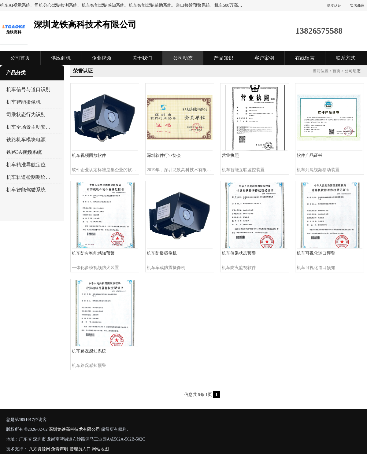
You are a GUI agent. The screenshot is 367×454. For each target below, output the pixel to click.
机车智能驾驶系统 (26, 189)
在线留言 (305, 58)
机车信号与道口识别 (28, 89)
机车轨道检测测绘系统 (28, 177)
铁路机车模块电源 (26, 139)
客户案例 (264, 58)
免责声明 (59, 449)
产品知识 (223, 58)
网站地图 (100, 449)
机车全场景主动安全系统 (28, 127)
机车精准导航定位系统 (28, 164)
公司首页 (20, 58)
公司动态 (183, 58)
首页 (336, 70)
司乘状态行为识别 (26, 114)
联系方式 (345, 58)
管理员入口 (80, 449)
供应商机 (61, 58)
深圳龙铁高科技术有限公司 (74, 429)
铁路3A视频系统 (24, 152)
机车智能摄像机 (23, 102)
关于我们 (142, 58)
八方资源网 (39, 449)
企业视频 (101, 58)
